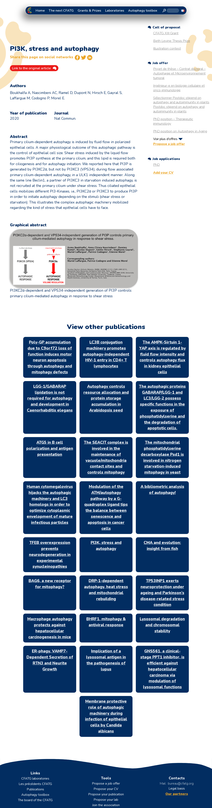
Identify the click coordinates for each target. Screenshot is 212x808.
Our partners (176, 794)
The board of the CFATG (35, 800)
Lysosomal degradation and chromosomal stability (162, 625)
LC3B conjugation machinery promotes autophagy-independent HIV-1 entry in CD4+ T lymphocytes (106, 354)
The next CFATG (61, 10)
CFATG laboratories (35, 778)
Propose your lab (106, 799)
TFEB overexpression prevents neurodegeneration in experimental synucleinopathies (50, 554)
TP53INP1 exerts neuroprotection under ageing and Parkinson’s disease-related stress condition (162, 592)
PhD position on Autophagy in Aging (180, 131)
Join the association (106, 805)
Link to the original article (31, 68)
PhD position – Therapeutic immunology (173, 121)
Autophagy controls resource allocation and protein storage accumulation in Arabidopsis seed (106, 398)
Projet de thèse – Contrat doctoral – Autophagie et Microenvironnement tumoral (179, 73)
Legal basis (177, 788)
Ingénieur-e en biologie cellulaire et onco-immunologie (179, 88)
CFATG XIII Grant (165, 33)
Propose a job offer (169, 144)
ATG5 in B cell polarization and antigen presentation (49, 448)
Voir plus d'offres (165, 139)
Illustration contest (167, 48)
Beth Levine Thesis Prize (171, 40)
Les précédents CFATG (35, 784)
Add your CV (163, 172)
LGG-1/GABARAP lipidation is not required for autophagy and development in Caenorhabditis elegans (50, 398)
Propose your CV (106, 789)
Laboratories (114, 10)
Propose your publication (106, 794)
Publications (35, 789)
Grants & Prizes (89, 10)
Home (40, 10)
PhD (156, 164)
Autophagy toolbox (142, 10)
